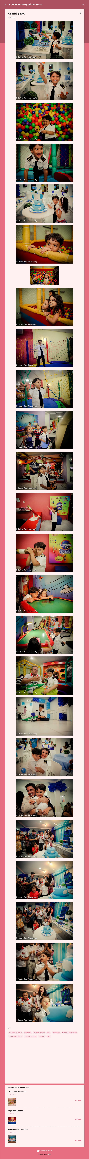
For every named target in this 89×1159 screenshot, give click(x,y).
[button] (80, 13)
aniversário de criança (15, 1033)
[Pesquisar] (83, 5)
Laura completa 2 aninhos (18, 1129)
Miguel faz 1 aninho (15, 1111)
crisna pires (27, 1033)
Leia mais (78, 1100)
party (48, 1036)
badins (49, 1154)
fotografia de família (30, 1036)
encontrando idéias (39, 1033)
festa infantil (56, 1033)
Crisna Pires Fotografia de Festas (25, 4)
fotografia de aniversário (69, 1033)
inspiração (42, 1036)
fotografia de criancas (15, 1036)
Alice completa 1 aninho (17, 1092)
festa (48, 1033)
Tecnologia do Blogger (44, 1151)
